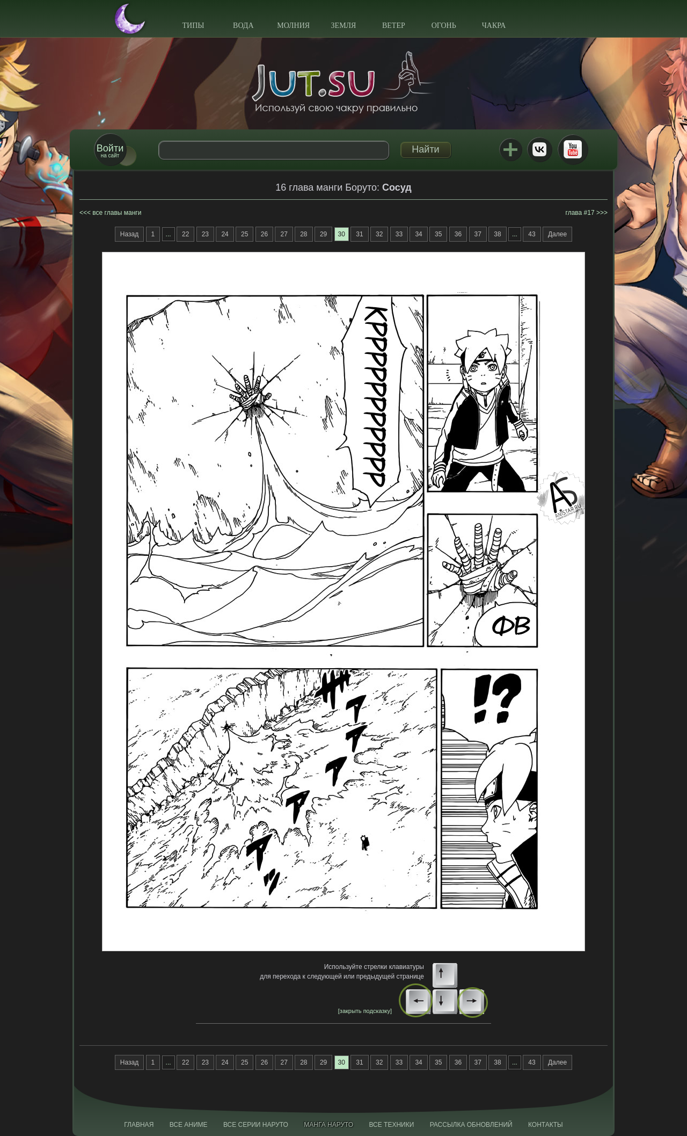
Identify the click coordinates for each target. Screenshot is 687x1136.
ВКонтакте (539, 149)
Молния (293, 25)
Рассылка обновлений (471, 1124)
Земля (343, 25)
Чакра (494, 25)
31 (359, 234)
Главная (139, 1124)
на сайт (110, 150)
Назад (129, 234)
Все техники (391, 1124)
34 (418, 234)
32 (379, 234)
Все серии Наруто (255, 1124)
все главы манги (116, 212)
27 (283, 234)
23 (205, 234)
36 (458, 234)
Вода (243, 25)
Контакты (545, 1124)
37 (477, 234)
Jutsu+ (510, 149)
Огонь (444, 25)
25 (244, 234)
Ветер (393, 25)
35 (438, 234)
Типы (193, 25)
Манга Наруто (328, 1124)
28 (303, 234)
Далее (557, 234)
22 (185, 234)
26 (264, 234)
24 (224, 234)
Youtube (573, 149)
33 (399, 234)
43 (531, 234)
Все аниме (189, 1124)
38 (497, 234)
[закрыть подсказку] (365, 1011)
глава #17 (580, 212)
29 (323, 234)
